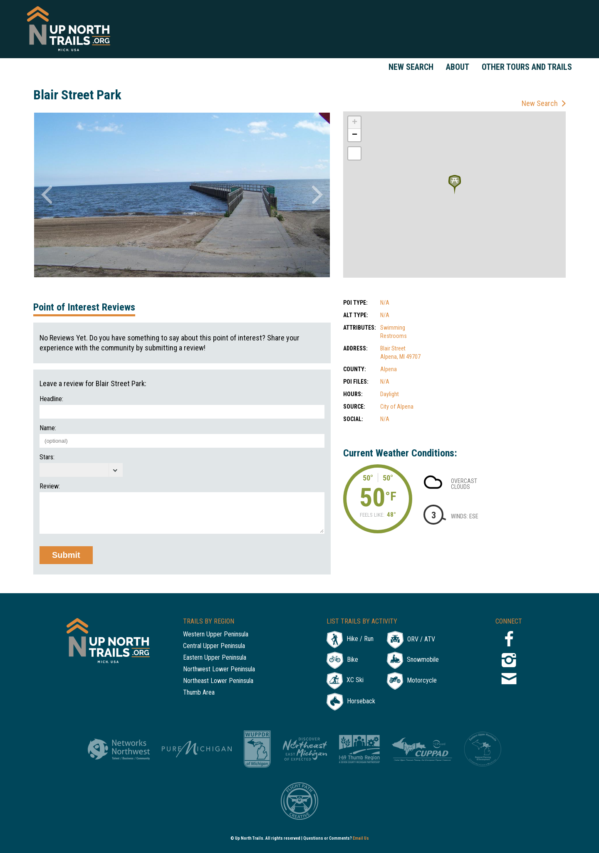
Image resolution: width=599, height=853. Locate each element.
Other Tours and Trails (527, 67)
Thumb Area (199, 692)
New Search (411, 67)
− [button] (354, 135)
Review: (50, 486)
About (457, 67)
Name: (48, 428)
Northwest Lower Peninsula (219, 669)
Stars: (47, 457)
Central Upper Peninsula (214, 646)
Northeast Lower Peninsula (218, 681)
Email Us (361, 838)
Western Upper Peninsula (215, 634)
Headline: (51, 399)
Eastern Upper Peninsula (214, 657)
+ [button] (354, 122)
